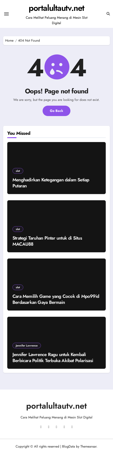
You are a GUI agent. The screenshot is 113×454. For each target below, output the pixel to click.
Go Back (56, 110)
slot (18, 171)
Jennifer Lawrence (27, 346)
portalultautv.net (56, 8)
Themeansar (88, 446)
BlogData (68, 446)
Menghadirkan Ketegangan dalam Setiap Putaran (50, 182)
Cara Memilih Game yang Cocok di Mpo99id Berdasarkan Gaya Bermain (55, 299)
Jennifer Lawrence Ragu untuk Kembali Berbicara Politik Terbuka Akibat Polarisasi (52, 357)
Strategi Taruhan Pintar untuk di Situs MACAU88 (47, 241)
